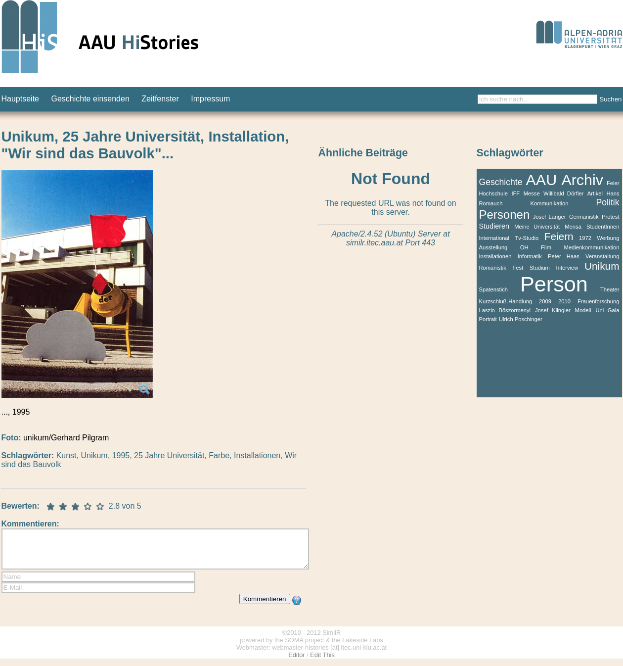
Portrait (488, 319)
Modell (583, 310)
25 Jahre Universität (169, 455)
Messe (532, 193)
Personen (504, 214)
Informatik (530, 256)
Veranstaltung (602, 256)
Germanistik (584, 217)
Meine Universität (537, 227)
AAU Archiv (564, 179)
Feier (613, 183)
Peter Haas (563, 256)
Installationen (257, 455)
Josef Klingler (553, 310)
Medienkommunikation (592, 247)
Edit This (322, 662)
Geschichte (501, 182)
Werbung (608, 238)
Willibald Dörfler (563, 193)
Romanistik (492, 268)
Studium (540, 268)
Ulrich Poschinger (520, 319)
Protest (610, 217)
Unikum (94, 455)
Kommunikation (549, 203)
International (494, 238)
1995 (121, 455)
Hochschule (493, 193)
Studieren (494, 226)
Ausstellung (493, 247)
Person (554, 284)
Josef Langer (549, 217)
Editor (296, 662)
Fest (517, 268)
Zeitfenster (160, 99)
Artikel (595, 193)
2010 (564, 301)
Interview (567, 268)
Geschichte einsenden (90, 99)
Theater (610, 289)
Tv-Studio (526, 238)
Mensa (573, 227)
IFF (515, 193)
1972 (585, 238)
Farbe (219, 455)
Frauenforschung (599, 301)
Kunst (66, 455)
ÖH (524, 247)
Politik (608, 202)
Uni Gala (607, 310)
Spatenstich (493, 289)
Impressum (210, 99)
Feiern (559, 236)
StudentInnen (603, 227)
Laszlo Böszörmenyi (505, 310)
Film (546, 247)
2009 (545, 301)
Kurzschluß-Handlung (506, 301)
